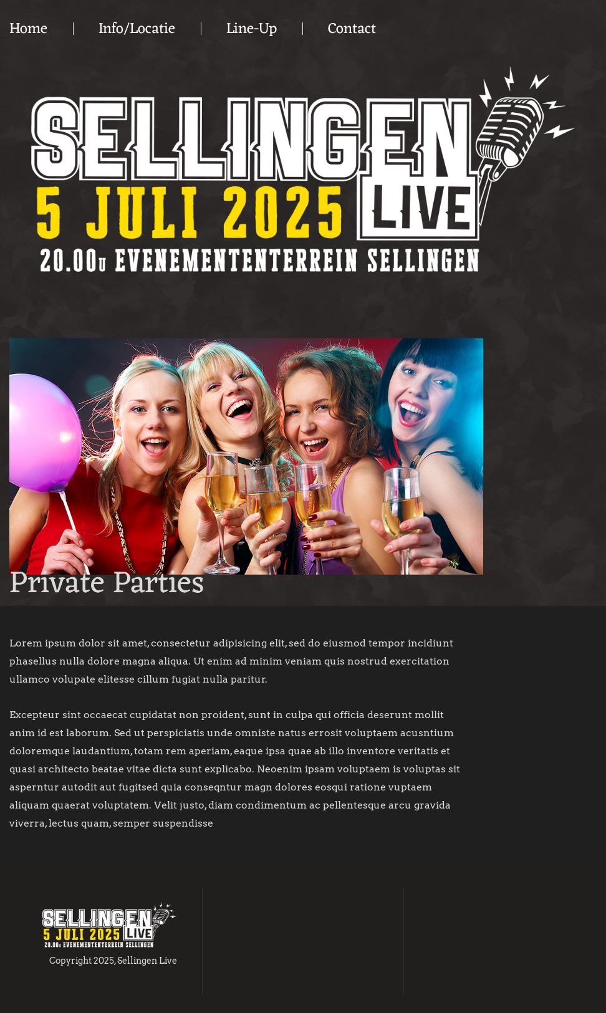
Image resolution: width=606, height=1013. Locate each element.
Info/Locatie (137, 29)
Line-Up (251, 29)
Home (28, 29)
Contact (352, 29)
